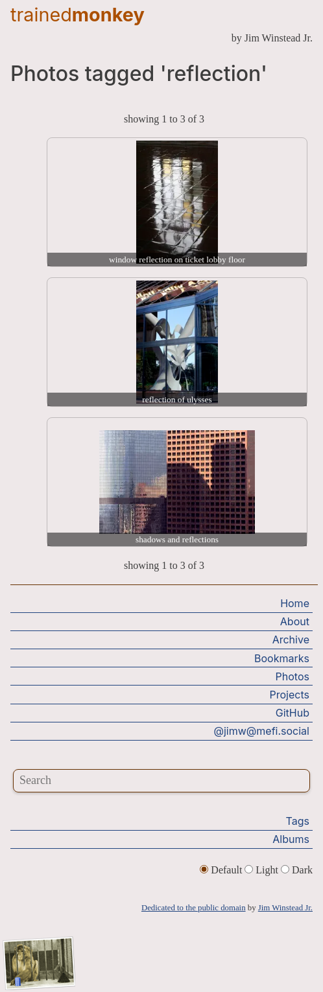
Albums (290, 839)
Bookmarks (281, 658)
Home (294, 603)
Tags (297, 820)
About (294, 621)
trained (77, 14)
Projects (289, 694)
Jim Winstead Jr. (285, 907)
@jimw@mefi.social (261, 730)
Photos (292, 676)
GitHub (292, 712)
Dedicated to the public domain (193, 907)
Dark (297, 869)
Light (263, 869)
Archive (290, 639)
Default (222, 869)
